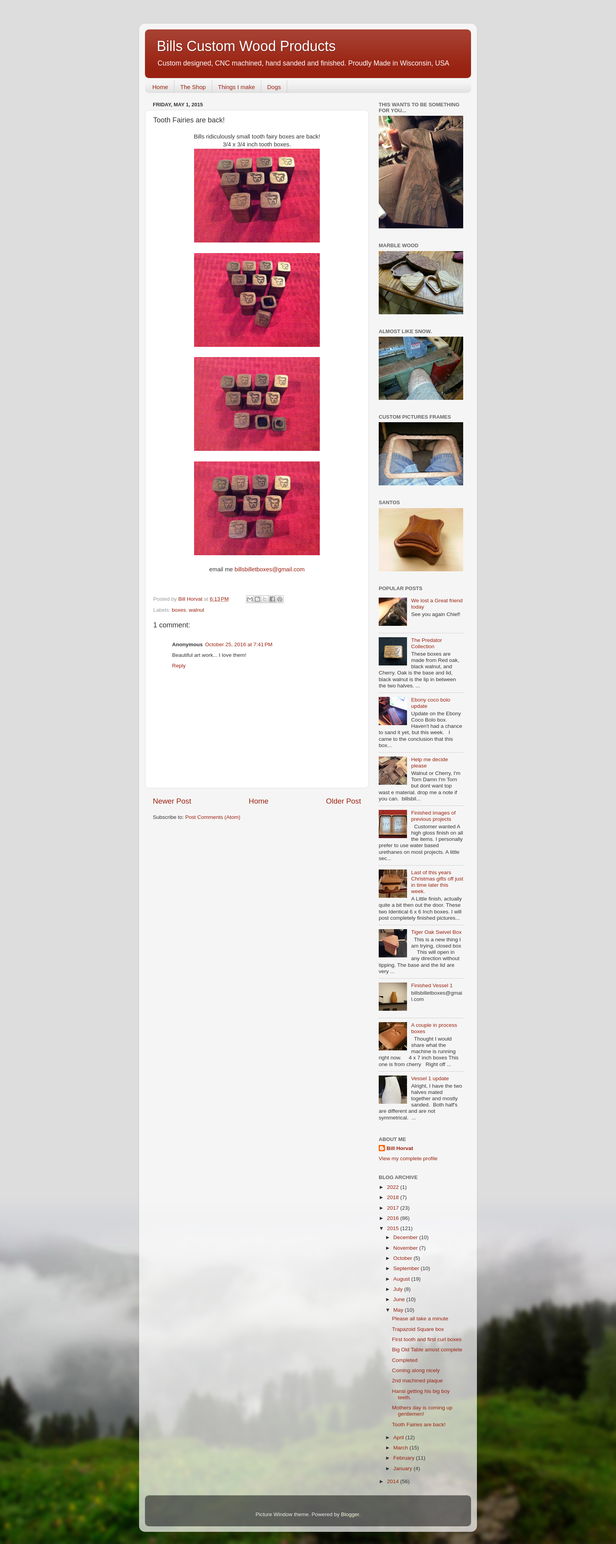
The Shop (193, 87)
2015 (393, 1228)
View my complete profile (408, 1158)
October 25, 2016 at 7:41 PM (238, 644)
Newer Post (172, 801)
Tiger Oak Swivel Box (436, 932)
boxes (179, 610)
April (399, 1437)
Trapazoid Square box (418, 1329)
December (406, 1237)
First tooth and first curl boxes (427, 1339)
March (401, 1448)
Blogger (350, 1514)
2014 (393, 1481)
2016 (393, 1218)
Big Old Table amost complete (427, 1350)
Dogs (274, 87)
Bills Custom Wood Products (246, 46)
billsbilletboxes (253, 569)
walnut (196, 610)
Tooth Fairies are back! (419, 1424)
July (398, 1289)
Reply (179, 666)
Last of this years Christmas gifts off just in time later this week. (437, 882)
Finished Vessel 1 (432, 985)
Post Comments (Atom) (212, 817)
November (406, 1248)
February (404, 1458)
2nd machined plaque (417, 1381)
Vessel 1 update (430, 1078)
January (403, 1468)
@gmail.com (288, 569)
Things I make (236, 87)
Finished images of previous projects (433, 816)
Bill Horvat (400, 1148)
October (403, 1258)
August (402, 1279)
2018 (393, 1197)
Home (160, 87)
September (407, 1268)
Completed (405, 1360)
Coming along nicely (416, 1370)
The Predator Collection (426, 643)
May (399, 1310)
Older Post (343, 801)
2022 (393, 1187)
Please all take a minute (420, 1319)
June (399, 1299)
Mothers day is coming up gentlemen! (422, 1411)
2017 (393, 1208)
